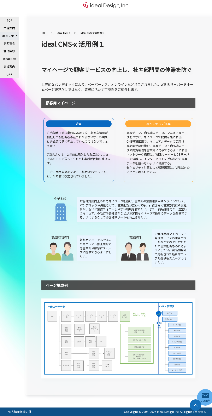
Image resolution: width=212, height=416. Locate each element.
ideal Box (9, 59)
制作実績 (9, 51)
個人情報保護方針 (19, 412)
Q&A (9, 74)
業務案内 (9, 28)
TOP (9, 20)
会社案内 (9, 66)
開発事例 (9, 43)
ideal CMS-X (9, 36)
